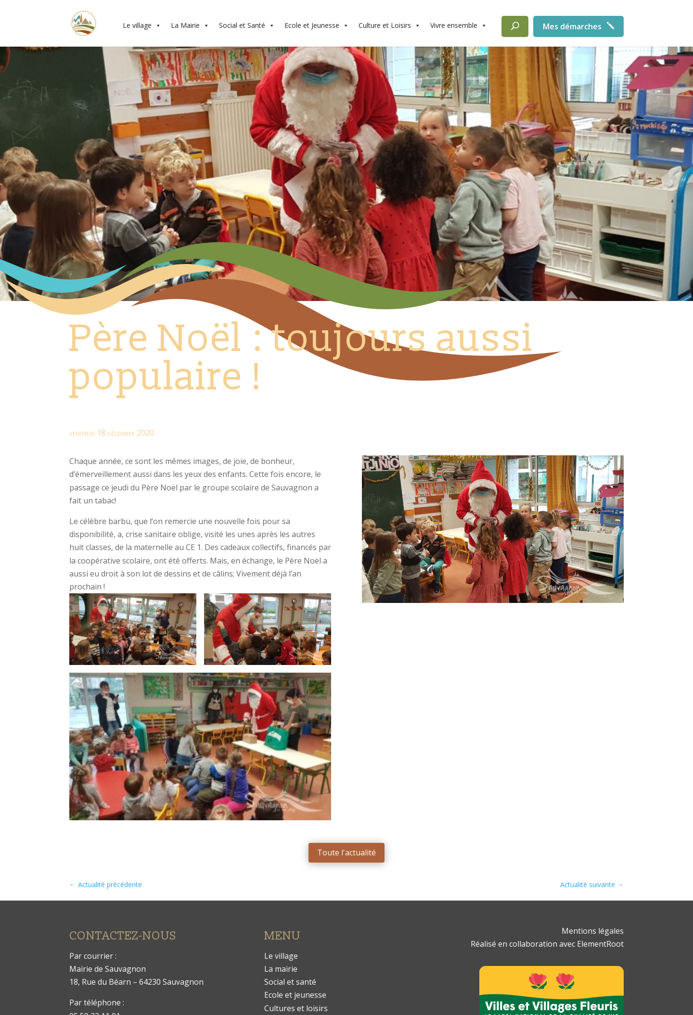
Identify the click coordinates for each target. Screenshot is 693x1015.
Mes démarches (572, 26)
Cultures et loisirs (296, 1008)
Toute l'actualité (346, 852)
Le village (142, 25)
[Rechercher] (514, 26)
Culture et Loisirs (390, 25)
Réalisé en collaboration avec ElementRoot (547, 944)
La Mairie (190, 25)
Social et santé (290, 982)
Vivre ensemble (458, 25)
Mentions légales (593, 931)
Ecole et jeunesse (295, 995)
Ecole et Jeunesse (316, 25)
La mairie (280, 969)
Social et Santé (247, 25)
